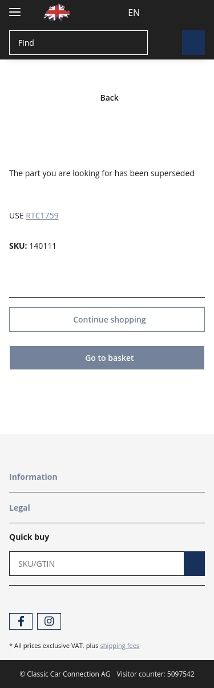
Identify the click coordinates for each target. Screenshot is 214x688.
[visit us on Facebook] (21, 621)
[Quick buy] (93, 563)
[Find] (77, 42)
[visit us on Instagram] (48, 621)
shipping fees (119, 645)
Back (107, 97)
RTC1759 (42, 214)
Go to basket (107, 357)
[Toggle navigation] (15, 7)
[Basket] (193, 12)
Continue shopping (107, 318)
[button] (147, 12)
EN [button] (113, 12)
